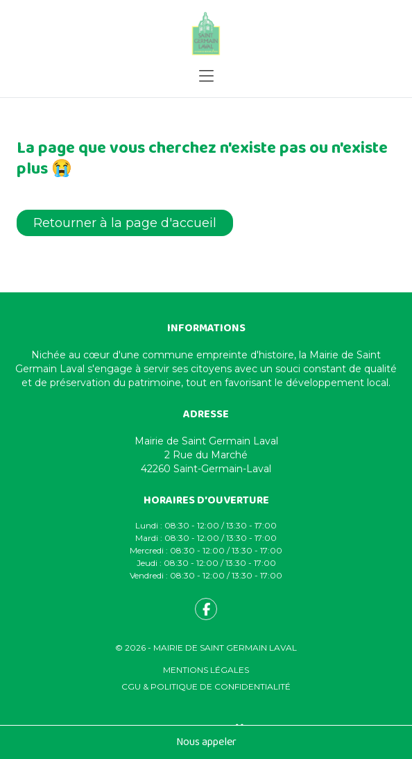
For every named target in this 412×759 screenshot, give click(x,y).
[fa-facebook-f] (206, 609)
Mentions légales (206, 670)
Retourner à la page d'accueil (124, 223)
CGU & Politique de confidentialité (206, 686)
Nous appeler (206, 742)
